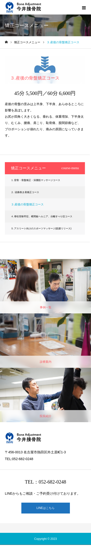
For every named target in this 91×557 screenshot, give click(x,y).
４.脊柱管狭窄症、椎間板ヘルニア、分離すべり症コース (41, 216)
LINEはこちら (45, 508)
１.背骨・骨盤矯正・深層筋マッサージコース (35, 180)
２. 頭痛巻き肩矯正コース (25, 192)
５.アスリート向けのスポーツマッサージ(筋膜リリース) (41, 228)
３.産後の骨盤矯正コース (27, 204)
